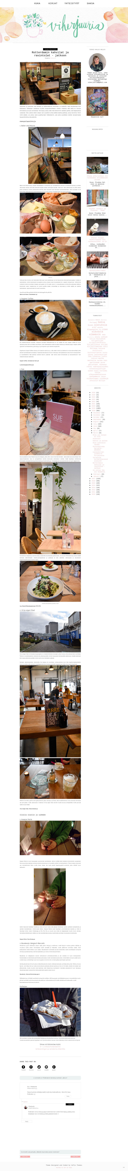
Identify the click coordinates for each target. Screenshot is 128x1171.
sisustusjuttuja (97, 369)
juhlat (104, 337)
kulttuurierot (95, 353)
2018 (94, 410)
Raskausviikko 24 (97, 299)
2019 (94, 408)
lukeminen (96, 356)
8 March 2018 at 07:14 (33, 1108)
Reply (68, 1096)
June (95, 426)
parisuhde (94, 363)
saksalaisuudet (100, 367)
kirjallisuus (93, 344)
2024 (94, 397)
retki (89, 367)
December (97, 413)
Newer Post (25, 1156)
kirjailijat (97, 341)
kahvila (92, 339)
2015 (94, 483)
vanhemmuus (94, 377)
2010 (94, 494)
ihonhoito (90, 337)
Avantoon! (97, 439)
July (95, 424)
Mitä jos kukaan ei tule (99, 436)
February (97, 474)
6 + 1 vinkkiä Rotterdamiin (50, 1047)
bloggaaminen (92, 329)
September (97, 419)
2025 (94, 395)
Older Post (75, 1156)
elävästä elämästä (96, 333)
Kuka (37, 3)
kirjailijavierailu (97, 342)
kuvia (105, 353)
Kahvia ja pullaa (100, 441)
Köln (98, 320)
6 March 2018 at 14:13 (32, 1088)
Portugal (93, 322)
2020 (94, 406)
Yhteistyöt (71, 3)
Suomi (90, 325)
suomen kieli (93, 371)
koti (105, 346)
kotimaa (93, 349)
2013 (94, 487)
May (95, 428)
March (96, 433)
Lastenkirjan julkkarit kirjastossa (98, 453)
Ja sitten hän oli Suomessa (99, 471)
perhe (103, 362)
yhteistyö (94, 381)
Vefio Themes (76, 1165)
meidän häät (102, 360)
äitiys (102, 381)
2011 (94, 492)
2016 (94, 481)
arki (94, 327)
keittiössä (100, 339)
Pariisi (104, 320)
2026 (94, 393)
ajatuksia (100, 325)
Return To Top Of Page (64, 1167)
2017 (94, 479)
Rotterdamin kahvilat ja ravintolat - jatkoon (99, 465)
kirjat (104, 344)
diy (100, 329)
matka (101, 358)
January (97, 476)
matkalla (92, 361)
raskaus (103, 365)
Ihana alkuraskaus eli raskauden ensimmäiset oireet (97, 178)
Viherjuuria (31, 1106)
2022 (94, 401)
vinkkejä (104, 379)
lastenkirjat (100, 355)
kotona (102, 349)
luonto (104, 356)
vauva (103, 376)
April (96, 431)
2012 (94, 490)
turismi (103, 371)
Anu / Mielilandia (32, 1086)
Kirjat (53, 3)
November (97, 415)
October (97, 417)
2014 (94, 485)
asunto (100, 327)
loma (90, 356)
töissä (97, 372)
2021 (94, 404)
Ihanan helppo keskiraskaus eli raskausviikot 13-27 (97, 239)
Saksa (90, 3)
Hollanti (91, 320)
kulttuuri (97, 351)
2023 (94, 399)
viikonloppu (93, 379)
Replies (25, 1101)
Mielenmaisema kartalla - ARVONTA (99, 448)
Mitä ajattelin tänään (99, 443)
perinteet (93, 365)
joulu (97, 337)
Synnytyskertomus (97, 270)
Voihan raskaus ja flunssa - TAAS (97, 209)
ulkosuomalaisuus (97, 374)
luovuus (94, 358)
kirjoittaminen (94, 346)
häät (104, 335)
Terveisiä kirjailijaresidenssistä (100, 459)
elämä (105, 329)
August (96, 422)
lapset (90, 355)
